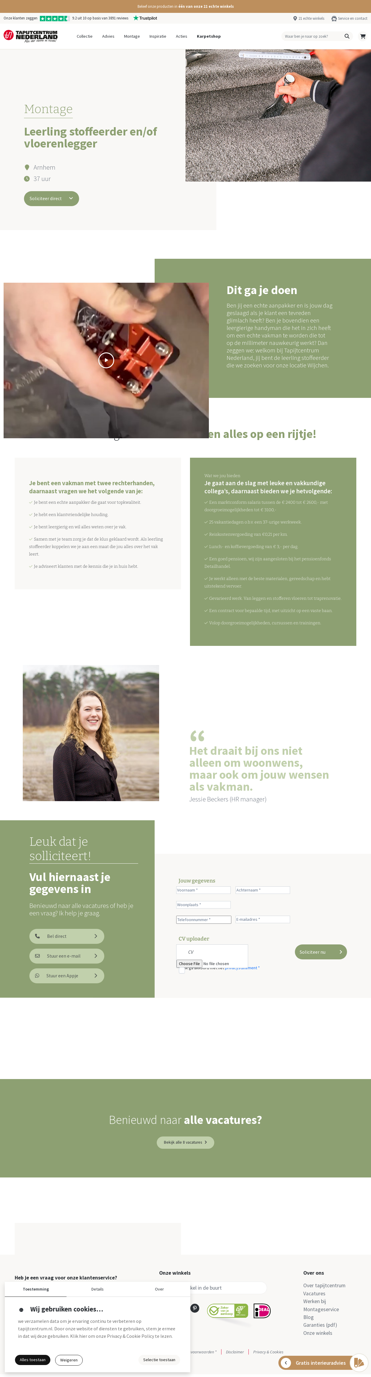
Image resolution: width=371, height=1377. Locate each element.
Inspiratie (158, 36)
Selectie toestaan (159, 1359)
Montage (132, 36)
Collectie (85, 36)
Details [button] (97, 1289)
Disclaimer (235, 1354)
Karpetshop (209, 36)
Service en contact (352, 18)
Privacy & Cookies (268, 1354)
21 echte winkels (311, 18)
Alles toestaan (33, 1359)
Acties (181, 36)
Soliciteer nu (321, 952)
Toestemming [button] (36, 1289)
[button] (185, 6)
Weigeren (69, 1360)
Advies (108, 36)
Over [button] (159, 1289)
